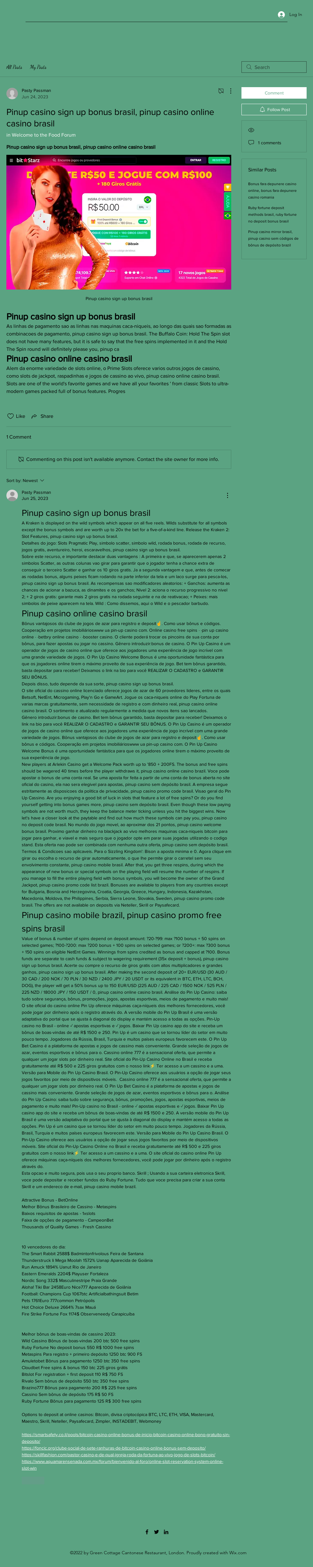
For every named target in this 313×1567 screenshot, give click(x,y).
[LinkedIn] (166, 1532)
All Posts (14, 67)
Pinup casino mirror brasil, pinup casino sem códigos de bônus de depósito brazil (273, 238)
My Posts (38, 67)
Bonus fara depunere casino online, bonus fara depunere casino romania (272, 191)
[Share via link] (41, 416)
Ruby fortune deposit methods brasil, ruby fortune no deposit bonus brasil (272, 214)
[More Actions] (227, 91)
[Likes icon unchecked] (10, 416)
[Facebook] (147, 1532)
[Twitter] (156, 1532)
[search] (274, 67)
